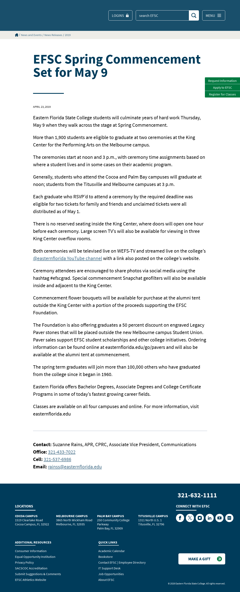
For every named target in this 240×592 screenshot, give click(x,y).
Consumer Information (31, 551)
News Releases (53, 35)
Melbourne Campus (72, 516)
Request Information (222, 81)
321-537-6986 (57, 459)
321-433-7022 (62, 452)
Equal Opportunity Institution (35, 557)
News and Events (31, 35)
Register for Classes (222, 94)
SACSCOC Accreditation (31, 568)
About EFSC (106, 580)
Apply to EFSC (222, 87)
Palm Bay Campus (110, 516)
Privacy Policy (24, 562)
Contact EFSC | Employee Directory (122, 562)
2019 (68, 35)
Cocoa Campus (26, 516)
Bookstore (105, 557)
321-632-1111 (197, 495)
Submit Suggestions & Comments (38, 574)
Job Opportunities (111, 574)
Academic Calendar (111, 551)
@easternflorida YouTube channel (67, 258)
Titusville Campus (153, 516)
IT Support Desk (109, 568)
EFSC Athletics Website (30, 580)
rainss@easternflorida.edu (75, 466)
